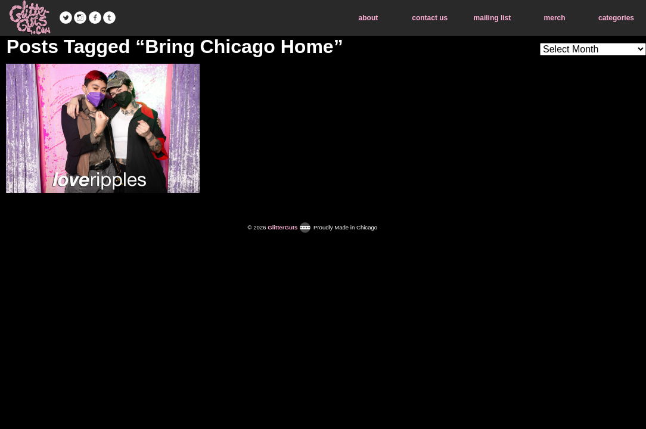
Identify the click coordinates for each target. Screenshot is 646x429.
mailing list (492, 18)
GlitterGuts (30, 18)
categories (616, 18)
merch (555, 18)
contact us (430, 18)
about (368, 18)
